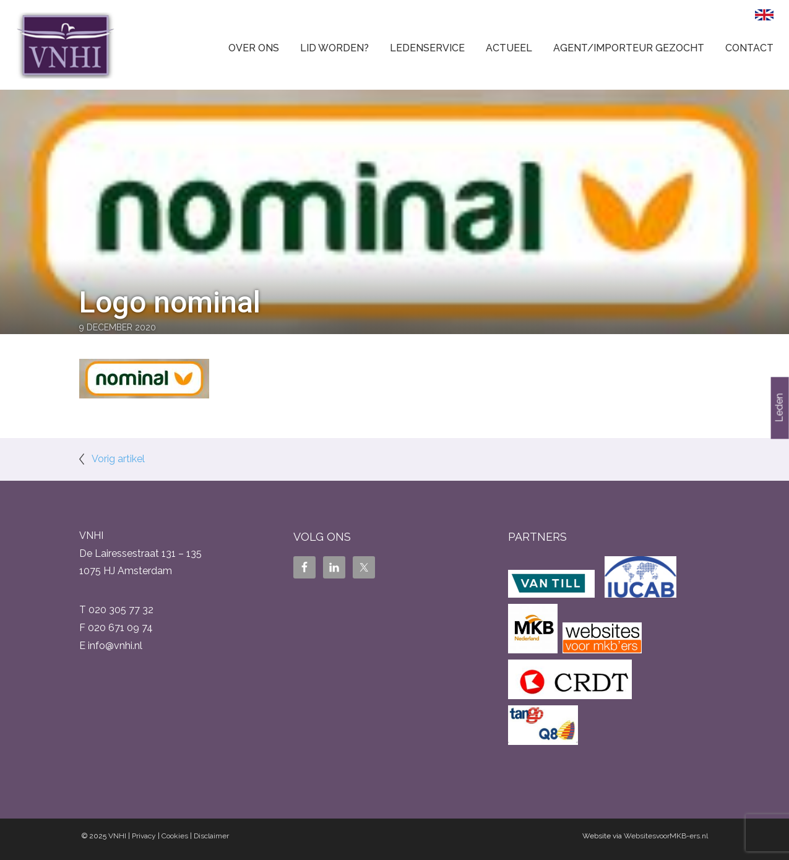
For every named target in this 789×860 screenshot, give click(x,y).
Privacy (144, 836)
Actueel (509, 48)
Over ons (253, 48)
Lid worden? (334, 48)
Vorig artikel (118, 459)
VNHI (117, 836)
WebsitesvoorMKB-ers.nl (666, 836)
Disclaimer (211, 836)
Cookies (175, 836)
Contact (749, 48)
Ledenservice (427, 48)
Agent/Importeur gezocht (628, 48)
